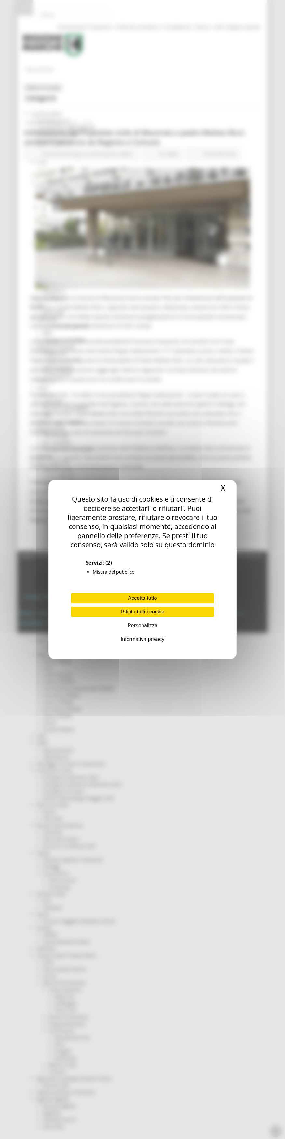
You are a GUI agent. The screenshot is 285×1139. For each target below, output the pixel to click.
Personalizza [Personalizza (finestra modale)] (142, 625)
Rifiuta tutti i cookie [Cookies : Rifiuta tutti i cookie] (142, 611)
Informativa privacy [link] (142, 639)
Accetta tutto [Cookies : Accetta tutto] (142, 598)
